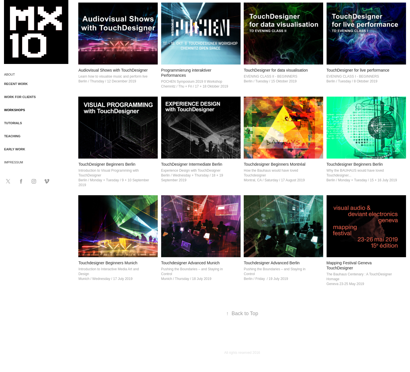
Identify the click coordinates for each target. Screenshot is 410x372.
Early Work (14, 149)
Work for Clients (20, 97)
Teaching (12, 136)
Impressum (13, 162)
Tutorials (13, 123)
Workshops (14, 110)
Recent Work (16, 84)
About (9, 74)
